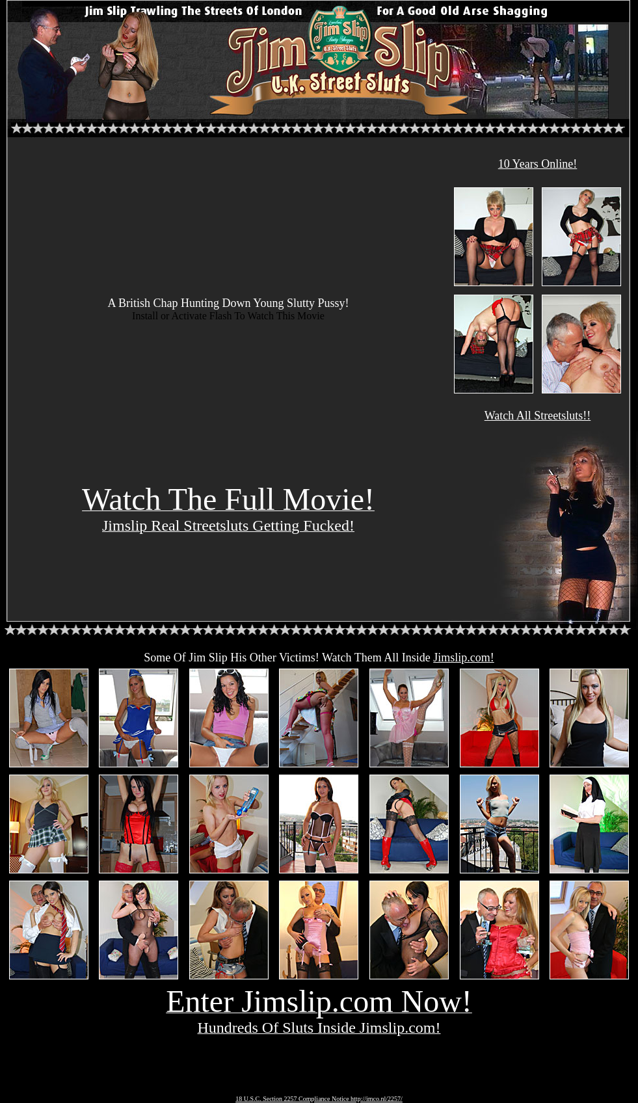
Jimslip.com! (463, 657)
